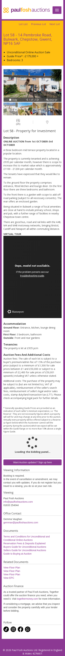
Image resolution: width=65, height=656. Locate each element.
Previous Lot (38, 24)
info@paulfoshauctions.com (18, 501)
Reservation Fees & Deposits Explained (24, 543)
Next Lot (54, 24)
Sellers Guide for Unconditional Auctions (24, 550)
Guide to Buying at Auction (17, 553)
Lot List (23, 24)
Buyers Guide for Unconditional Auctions (24, 546)
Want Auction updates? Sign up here (32, 462)
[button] (27, 99)
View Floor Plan (11, 567)
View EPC (8, 577)
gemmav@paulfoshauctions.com (20, 522)
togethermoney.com (27, 598)
